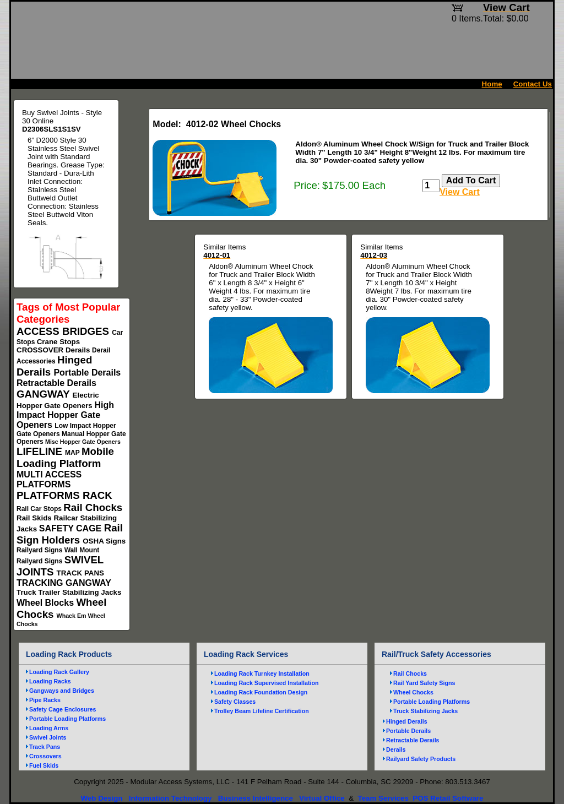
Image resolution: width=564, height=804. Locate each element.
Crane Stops (58, 342)
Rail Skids (35, 518)
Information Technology (170, 798)
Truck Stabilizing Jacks (425, 711)
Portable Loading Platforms (67, 718)
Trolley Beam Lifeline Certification (261, 711)
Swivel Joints (48, 737)
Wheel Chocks (413, 692)
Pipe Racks (45, 700)
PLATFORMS (50, 495)
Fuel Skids (43, 765)
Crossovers (45, 756)
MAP (73, 453)
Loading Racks (50, 681)
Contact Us (532, 84)
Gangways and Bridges (61, 690)
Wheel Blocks (46, 602)
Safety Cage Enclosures (62, 709)
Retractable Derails (56, 383)
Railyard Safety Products (420, 759)
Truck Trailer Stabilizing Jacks (69, 592)
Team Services (382, 798)
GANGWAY (45, 394)
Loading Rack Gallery (59, 672)
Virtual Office (322, 798)
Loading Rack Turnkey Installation (262, 673)
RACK (97, 495)
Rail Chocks (92, 507)
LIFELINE (41, 451)
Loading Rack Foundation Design (260, 692)
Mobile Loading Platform (65, 457)
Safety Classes (235, 701)
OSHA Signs (104, 541)
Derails (79, 350)
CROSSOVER (41, 350)
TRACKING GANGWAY (64, 583)
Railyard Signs (40, 550)
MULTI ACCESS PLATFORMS (49, 479)
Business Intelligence (255, 798)
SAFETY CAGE (71, 528)
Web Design (102, 798)
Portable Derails (87, 372)
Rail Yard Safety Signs (424, 683)
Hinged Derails (406, 721)
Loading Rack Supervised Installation (266, 683)
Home (492, 84)
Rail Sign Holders (70, 534)
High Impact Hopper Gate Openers (65, 415)
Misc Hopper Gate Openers (83, 441)
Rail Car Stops (40, 509)
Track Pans (44, 746)
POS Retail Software (448, 798)
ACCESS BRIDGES (64, 331)
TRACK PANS (80, 573)
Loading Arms (48, 728)
